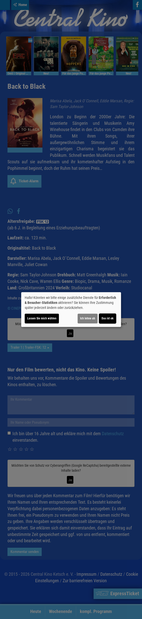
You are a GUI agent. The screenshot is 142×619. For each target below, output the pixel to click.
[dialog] (71, 309)
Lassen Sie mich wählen (41, 318)
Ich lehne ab (87, 318)
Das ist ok (108, 318)
